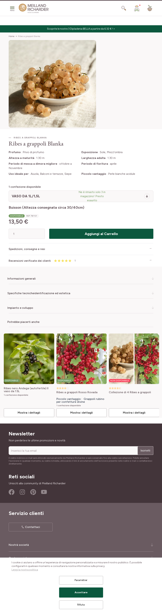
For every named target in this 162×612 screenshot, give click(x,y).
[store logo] (34, 8)
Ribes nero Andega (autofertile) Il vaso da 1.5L (26, 388)
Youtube (44, 491)
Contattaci (32, 525)
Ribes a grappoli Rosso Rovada (75, 391)
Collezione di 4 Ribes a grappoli (127, 391)
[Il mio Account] (136, 8)
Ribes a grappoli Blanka (29, 36)
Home (11, 36)
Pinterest (33, 491)
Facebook (11, 491)
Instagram (22, 491)
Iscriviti (145, 449)
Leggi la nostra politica (25, 569)
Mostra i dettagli (28, 411)
